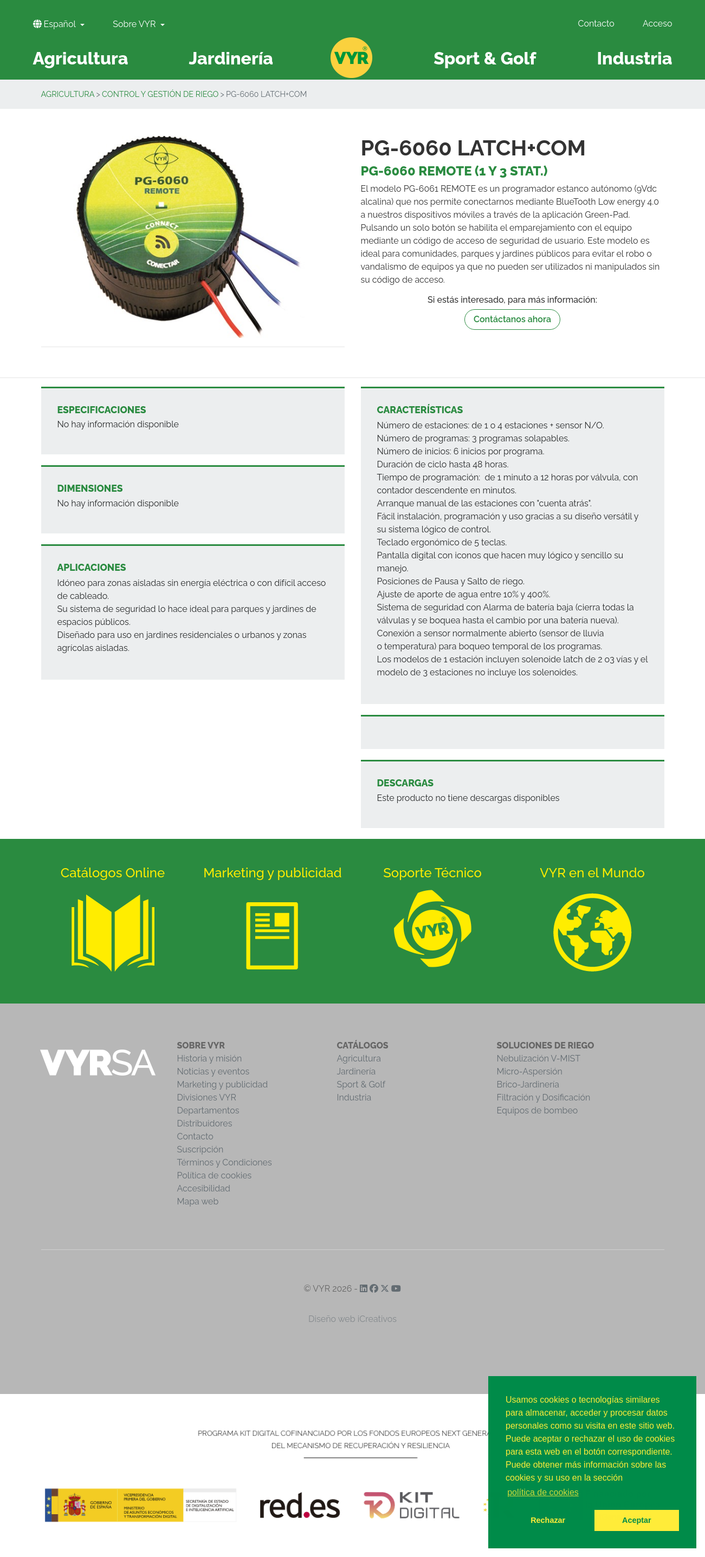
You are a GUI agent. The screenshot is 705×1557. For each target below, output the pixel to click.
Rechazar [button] (548, 1520)
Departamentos (208, 1110)
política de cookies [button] (543, 1492)
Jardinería (356, 1071)
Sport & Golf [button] (485, 58)
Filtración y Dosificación (544, 1097)
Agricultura (68, 94)
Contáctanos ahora (512, 319)
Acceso (657, 23)
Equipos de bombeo (537, 1110)
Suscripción (200, 1149)
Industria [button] (634, 58)
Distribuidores (204, 1123)
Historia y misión (209, 1058)
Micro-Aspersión (529, 1071)
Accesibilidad (203, 1188)
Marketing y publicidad (222, 1084)
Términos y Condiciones (224, 1162)
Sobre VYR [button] (135, 24)
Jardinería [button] (231, 58)
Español (55, 24)
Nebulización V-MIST (539, 1058)
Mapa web (198, 1201)
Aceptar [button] (636, 1520)
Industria (354, 1097)
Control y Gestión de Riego (160, 94)
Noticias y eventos (213, 1071)
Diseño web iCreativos (352, 1319)
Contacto (596, 23)
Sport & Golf (361, 1084)
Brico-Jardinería (528, 1084)
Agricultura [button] (80, 58)
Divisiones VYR (206, 1097)
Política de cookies (214, 1175)
